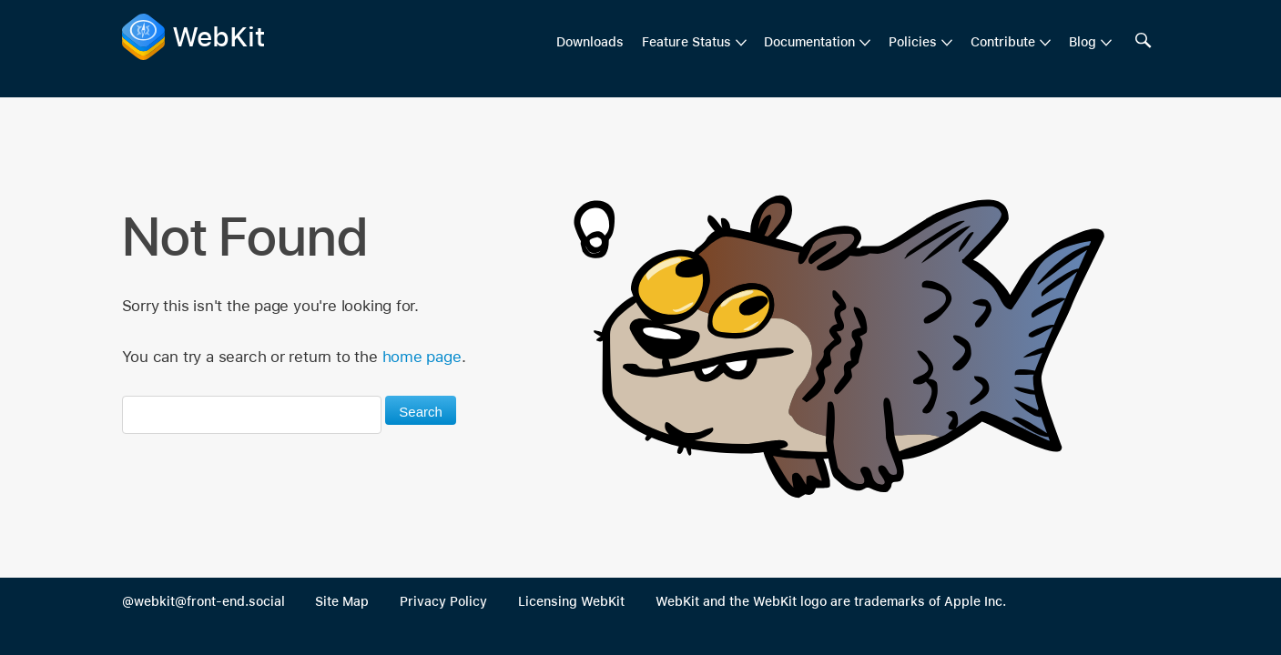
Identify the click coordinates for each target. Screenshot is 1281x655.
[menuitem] (694, 43)
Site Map (342, 601)
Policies (913, 42)
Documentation (809, 42)
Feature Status (686, 42)
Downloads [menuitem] (590, 42)
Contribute (1003, 42)
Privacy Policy (443, 601)
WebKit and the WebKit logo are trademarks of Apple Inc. (831, 601)
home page (422, 357)
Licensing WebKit (571, 601)
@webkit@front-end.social (203, 601)
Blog (1082, 42)
